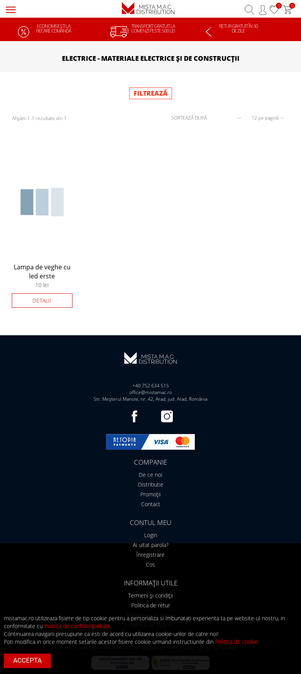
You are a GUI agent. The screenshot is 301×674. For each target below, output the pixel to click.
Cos (150, 564)
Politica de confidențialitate (77, 626)
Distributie (150, 484)
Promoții (150, 494)
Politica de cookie (236, 641)
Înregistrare (150, 554)
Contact (150, 504)
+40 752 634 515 (150, 385)
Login (150, 535)
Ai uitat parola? (151, 545)
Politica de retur (150, 605)
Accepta (27, 660)
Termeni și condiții (150, 595)
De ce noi (150, 474)
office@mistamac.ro (150, 392)
